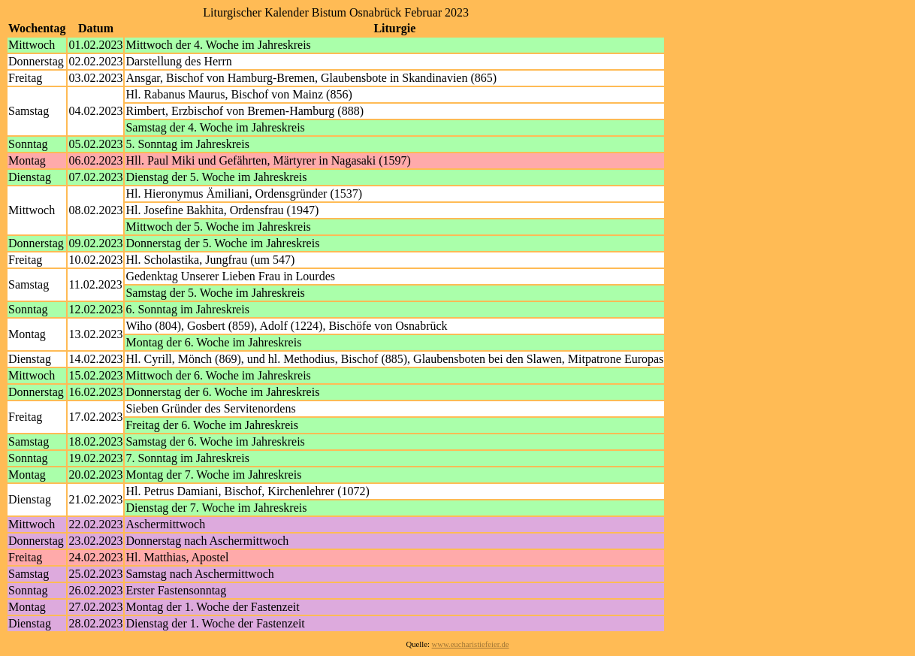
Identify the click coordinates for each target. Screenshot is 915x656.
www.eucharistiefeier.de (470, 644)
